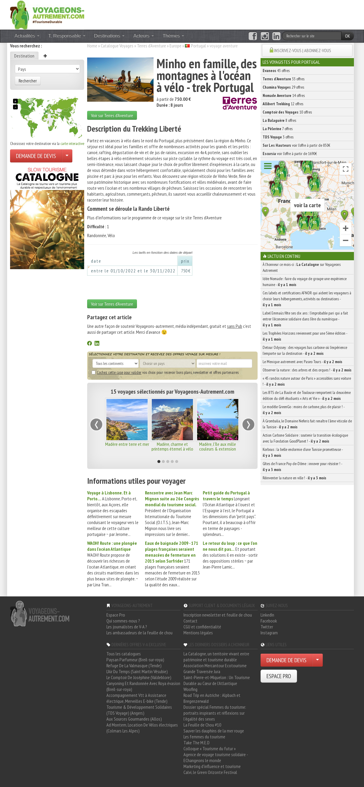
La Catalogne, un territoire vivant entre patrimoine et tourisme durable (216, 657)
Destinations (109, 35)
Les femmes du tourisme (204, 737)
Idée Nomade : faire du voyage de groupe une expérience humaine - (305, 281)
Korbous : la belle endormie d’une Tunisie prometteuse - (303, 452)
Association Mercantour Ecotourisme (215, 665)
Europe (175, 46)
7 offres (278, 128)
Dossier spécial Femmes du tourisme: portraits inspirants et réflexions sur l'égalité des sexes (214, 713)
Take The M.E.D (196, 743)
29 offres (283, 87)
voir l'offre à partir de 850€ (296, 145)
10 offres (287, 112)
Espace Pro (115, 615)
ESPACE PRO (278, 676)
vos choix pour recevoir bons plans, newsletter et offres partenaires (165, 372)
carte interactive (72, 143)
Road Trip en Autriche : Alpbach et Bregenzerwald (211, 698)
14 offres (284, 95)
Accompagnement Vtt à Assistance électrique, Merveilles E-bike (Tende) (136, 698)
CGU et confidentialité (202, 627)
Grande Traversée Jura (201, 671)
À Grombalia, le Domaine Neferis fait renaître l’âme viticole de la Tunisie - (307, 424)
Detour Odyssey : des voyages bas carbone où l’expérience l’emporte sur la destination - (305, 350)
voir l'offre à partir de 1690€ (290, 153)
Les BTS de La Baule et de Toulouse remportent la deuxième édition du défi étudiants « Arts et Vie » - (307, 395)
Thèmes (173, 35)
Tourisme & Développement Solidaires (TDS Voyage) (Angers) (139, 710)
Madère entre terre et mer (127, 444)
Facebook (269, 621)
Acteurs (143, 35)
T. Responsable (66, 35)
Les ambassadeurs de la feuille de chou (139, 633)
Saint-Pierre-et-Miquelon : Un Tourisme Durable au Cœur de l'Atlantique (216, 680)
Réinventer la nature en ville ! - (294, 477)
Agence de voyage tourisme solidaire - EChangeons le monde (215, 757)
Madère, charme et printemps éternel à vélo (172, 446)
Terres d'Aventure (151, 46)
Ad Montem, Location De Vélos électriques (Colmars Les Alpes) (142, 728)
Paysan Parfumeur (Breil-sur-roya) (135, 660)
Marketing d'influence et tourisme (212, 766)
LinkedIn (267, 615)
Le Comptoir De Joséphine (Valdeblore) (138, 677)
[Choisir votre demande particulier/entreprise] (67, 155)
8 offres (279, 120)
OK (347, 36)
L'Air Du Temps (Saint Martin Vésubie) (137, 671)
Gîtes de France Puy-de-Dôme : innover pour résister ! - (302, 466)
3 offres (278, 137)
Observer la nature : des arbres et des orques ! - (307, 370)
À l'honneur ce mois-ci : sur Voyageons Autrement (302, 267)
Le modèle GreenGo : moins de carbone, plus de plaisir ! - (303, 409)
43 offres (276, 70)
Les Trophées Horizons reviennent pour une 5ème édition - (305, 336)
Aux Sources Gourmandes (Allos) (134, 719)
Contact (190, 621)
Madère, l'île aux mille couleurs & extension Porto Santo (217, 448)
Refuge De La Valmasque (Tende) (134, 665)
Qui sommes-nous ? (123, 621)
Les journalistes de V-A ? (126, 627)
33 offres (283, 79)
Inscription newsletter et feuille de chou (217, 615)
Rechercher (28, 81)
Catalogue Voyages (117, 46)
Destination (24, 56)
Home (92, 46)
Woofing (190, 689)
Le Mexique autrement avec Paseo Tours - (302, 361)
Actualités (27, 35)
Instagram (269, 633)
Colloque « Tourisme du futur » (209, 748)
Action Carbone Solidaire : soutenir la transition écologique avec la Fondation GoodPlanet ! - (305, 438)
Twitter (267, 627)
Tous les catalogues (123, 654)
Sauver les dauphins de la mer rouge (213, 731)
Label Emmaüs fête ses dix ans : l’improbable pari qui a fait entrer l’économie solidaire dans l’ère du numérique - (305, 319)
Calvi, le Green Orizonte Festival (210, 772)
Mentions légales (198, 633)
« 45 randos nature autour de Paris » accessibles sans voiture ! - (307, 381)
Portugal (198, 46)
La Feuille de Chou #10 (202, 725)
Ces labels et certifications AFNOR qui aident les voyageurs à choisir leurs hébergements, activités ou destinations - (307, 298)
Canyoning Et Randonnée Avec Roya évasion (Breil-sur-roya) (143, 686)
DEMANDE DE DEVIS (36, 156)
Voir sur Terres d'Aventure (112, 115)
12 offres (283, 103)
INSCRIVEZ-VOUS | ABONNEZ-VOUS (302, 50)
